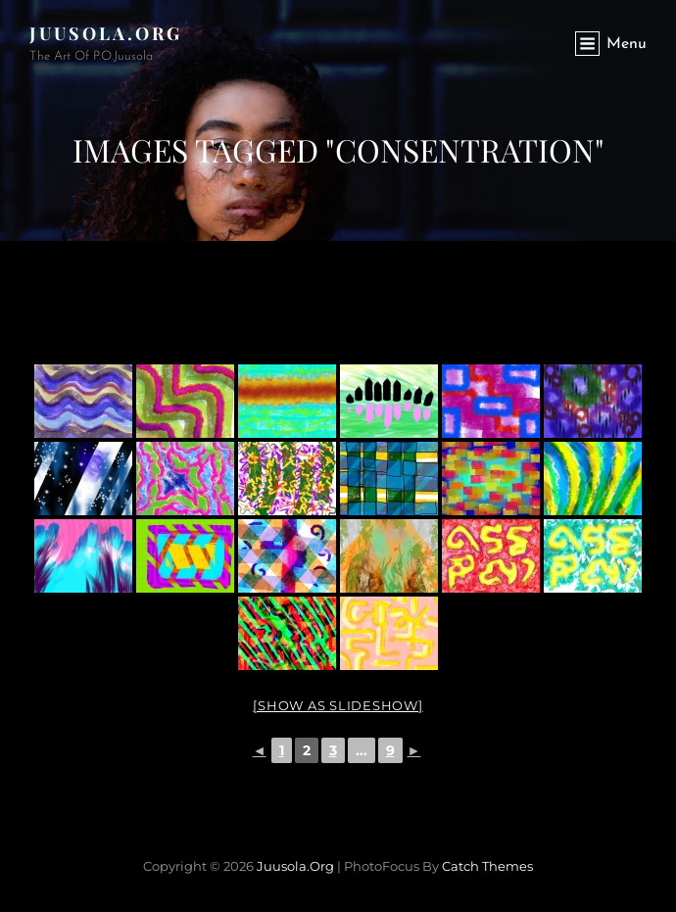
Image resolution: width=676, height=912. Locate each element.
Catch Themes (487, 866)
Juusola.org (105, 33)
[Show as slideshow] (337, 705)
